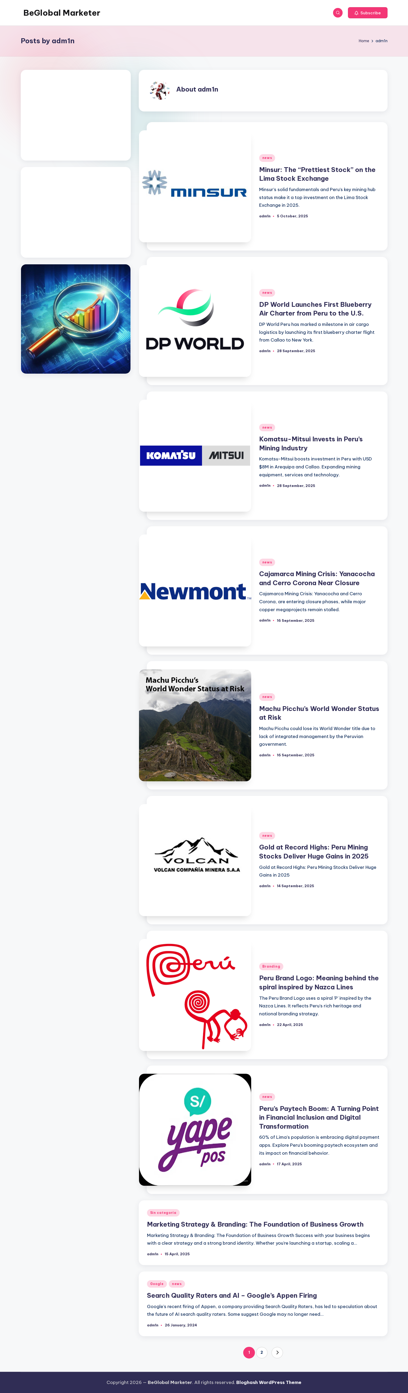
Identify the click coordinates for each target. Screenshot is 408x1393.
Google (157, 1284)
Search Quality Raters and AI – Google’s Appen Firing (232, 1295)
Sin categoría (163, 1213)
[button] (368, 12)
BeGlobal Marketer (61, 13)
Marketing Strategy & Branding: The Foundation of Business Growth (255, 1224)
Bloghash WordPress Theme (268, 1382)
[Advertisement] (76, 115)
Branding (271, 966)
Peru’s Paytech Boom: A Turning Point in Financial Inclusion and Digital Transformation (319, 1117)
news (267, 158)
